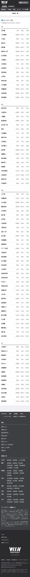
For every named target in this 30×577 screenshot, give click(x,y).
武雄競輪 (22, 499)
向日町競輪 (21, 486)
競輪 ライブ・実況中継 (7, 444)
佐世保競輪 (9, 501)
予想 (14, 9)
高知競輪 (22, 494)
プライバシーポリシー (23, 559)
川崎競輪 (20, 470)
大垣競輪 (22, 478)
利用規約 (8, 559)
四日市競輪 (9, 483)
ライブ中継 (25, 9)
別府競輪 (16, 501)
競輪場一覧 (4, 429)
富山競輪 (15, 480)
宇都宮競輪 (9, 465)
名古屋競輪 (9, 478)
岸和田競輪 (16, 488)
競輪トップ (4, 426)
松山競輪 (9, 496)
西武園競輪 (22, 465)
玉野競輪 (9, 491)
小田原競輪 (15, 473)
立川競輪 (16, 467)
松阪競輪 (20, 480)
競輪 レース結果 (5, 447)
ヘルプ (2, 534)
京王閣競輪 (9, 467)
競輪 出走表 (4, 435)
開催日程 (3, 9)
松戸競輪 (9, 470)
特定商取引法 (14, 559)
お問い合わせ (4, 537)
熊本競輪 (22, 501)
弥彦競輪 (9, 463)
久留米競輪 (15, 499)
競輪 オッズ (4, 441)
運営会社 (3, 559)
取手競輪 (20, 463)
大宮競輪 (16, 465)
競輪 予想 (3, 438)
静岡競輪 (9, 475)
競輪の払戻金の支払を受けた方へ (8, 567)
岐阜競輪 (16, 478)
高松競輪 (9, 494)
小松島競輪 (15, 494)
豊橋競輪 (9, 480)
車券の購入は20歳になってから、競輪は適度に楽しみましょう (14, 562)
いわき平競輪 (21, 460)
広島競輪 (15, 491)
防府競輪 (20, 491)
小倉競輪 (9, 499)
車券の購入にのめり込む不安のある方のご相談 (11, 564)
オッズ (18, 9)
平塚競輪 (9, 473)
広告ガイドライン (5, 542)
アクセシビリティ (5, 540)
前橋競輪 (15, 463)
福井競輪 (9, 486)
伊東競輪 (22, 473)
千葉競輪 (15, 470)
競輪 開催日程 (4, 432)
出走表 (9, 9)
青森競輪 (15, 460)
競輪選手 (3, 450)
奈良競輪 (15, 486)
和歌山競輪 (9, 488)
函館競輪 (9, 460)
